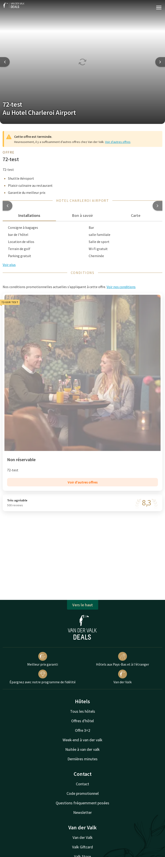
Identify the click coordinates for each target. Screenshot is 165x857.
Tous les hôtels (82, 711)
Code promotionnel (83, 793)
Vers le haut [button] (82, 604)
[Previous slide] (5, 62)
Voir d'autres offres (117, 142)
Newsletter (82, 812)
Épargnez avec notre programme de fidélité (43, 677)
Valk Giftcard (82, 846)
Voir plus (9, 264)
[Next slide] (160, 62)
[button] (7, 206)
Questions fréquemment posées (82, 802)
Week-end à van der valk (82, 739)
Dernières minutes (82, 758)
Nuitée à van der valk (82, 749)
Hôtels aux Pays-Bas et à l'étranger (122, 659)
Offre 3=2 (82, 730)
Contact (82, 783)
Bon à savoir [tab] (82, 215)
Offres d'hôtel (82, 720)
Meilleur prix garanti (42, 659)
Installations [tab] (29, 215)
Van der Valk (122, 677)
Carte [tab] (135, 215)
